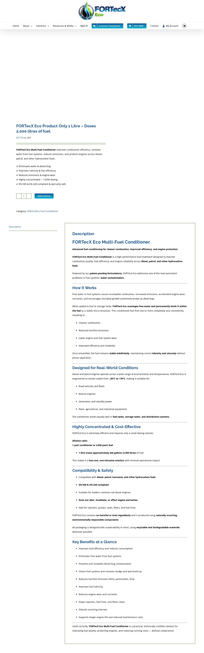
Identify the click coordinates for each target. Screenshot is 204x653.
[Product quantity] (23, 196)
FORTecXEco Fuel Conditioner (42, 211)
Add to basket (44, 196)
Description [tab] (15, 226)
